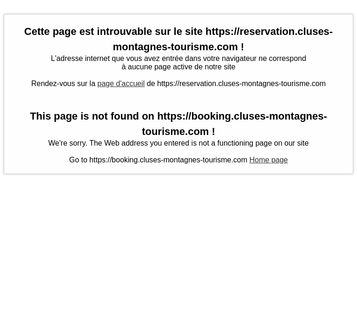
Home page (269, 160)
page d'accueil (121, 83)
